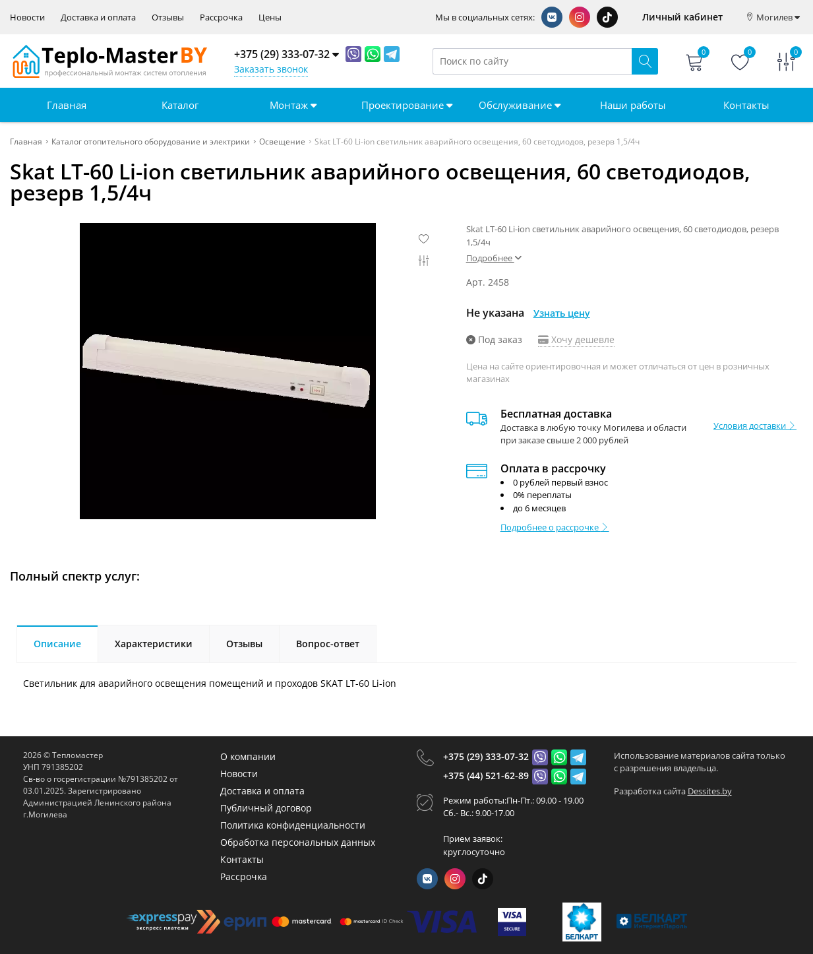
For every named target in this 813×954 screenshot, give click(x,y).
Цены (270, 17)
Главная (66, 104)
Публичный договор (266, 808)
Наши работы (633, 104)
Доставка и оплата (98, 17)
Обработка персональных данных (297, 842)
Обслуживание (519, 104)
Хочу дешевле (576, 339)
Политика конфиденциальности (292, 825)
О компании (248, 756)
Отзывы (168, 17)
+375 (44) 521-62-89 (486, 775)
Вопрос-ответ (327, 643)
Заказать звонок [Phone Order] (271, 69)
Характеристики (154, 643)
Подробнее (494, 258)
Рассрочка (221, 17)
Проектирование (406, 104)
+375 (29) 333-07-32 (486, 756)
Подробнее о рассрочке (554, 527)
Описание (57, 643)
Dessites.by (710, 791)
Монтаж (293, 104)
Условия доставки (755, 425)
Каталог (180, 104)
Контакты (746, 104)
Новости (27, 17)
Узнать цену (561, 313)
